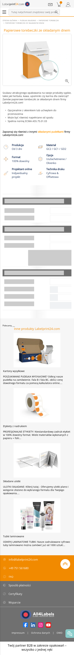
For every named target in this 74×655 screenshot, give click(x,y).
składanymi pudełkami (51, 131)
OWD (59, 632)
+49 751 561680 (19, 568)
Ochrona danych (40, 632)
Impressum (18, 632)
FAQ (8, 576)
